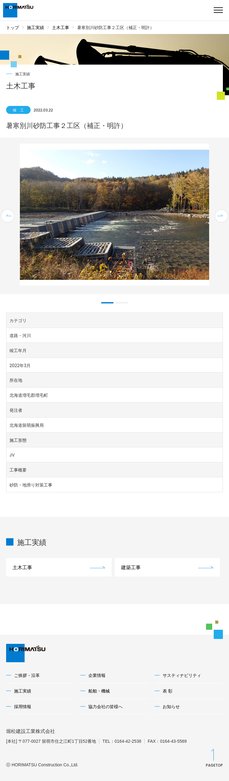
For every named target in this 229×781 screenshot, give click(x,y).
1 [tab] (107, 302)
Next (221, 216)
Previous (8, 216)
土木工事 (60, 27)
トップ (12, 27)
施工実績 (35, 27)
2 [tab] (122, 302)
